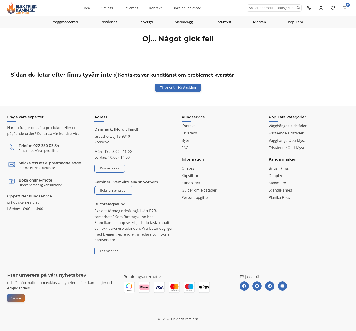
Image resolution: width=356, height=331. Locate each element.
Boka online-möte (187, 8)
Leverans (131, 8)
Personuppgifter (195, 197)
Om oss (107, 8)
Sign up (16, 298)
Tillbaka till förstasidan (178, 87)
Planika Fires (279, 197)
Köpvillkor (190, 175)
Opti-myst (223, 22)
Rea (87, 8)
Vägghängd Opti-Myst (287, 140)
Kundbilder (191, 182)
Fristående (109, 22)
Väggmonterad (65, 22)
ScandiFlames (280, 190)
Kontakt (155, 8)
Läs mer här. (109, 251)
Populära (295, 22)
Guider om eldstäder (199, 190)
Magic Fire (277, 182)
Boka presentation (113, 190)
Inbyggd (146, 22)
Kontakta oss (109, 168)
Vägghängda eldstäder (288, 125)
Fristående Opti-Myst (286, 147)
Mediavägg (184, 22)
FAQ (185, 147)
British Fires (279, 168)
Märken (259, 22)
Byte (185, 140)
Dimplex (276, 175)
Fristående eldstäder (286, 133)
